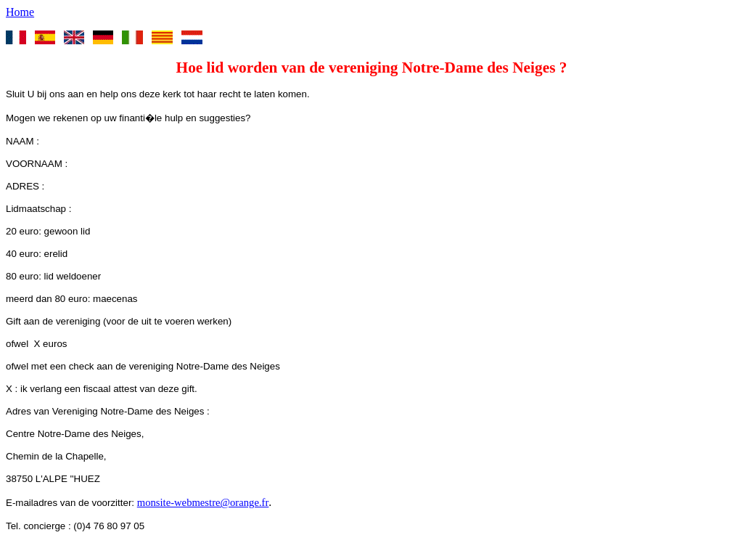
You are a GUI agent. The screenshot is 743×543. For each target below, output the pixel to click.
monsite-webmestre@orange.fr (203, 502)
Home (20, 12)
